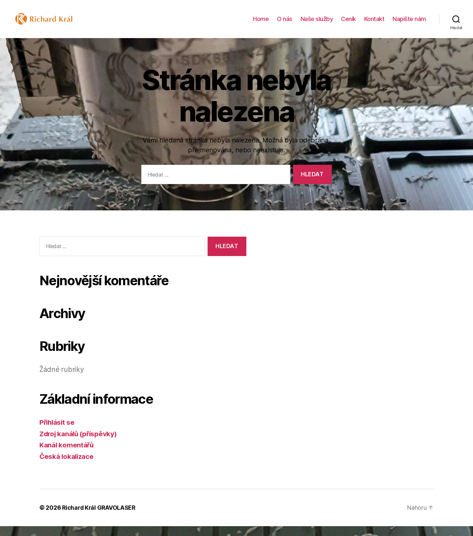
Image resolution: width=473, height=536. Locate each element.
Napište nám (409, 23)
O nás (284, 23)
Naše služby (317, 23)
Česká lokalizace (67, 466)
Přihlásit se (57, 432)
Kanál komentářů (67, 455)
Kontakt (374, 23)
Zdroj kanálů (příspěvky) (79, 444)
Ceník (348, 23)
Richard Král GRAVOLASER (99, 517)
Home (261, 23)
